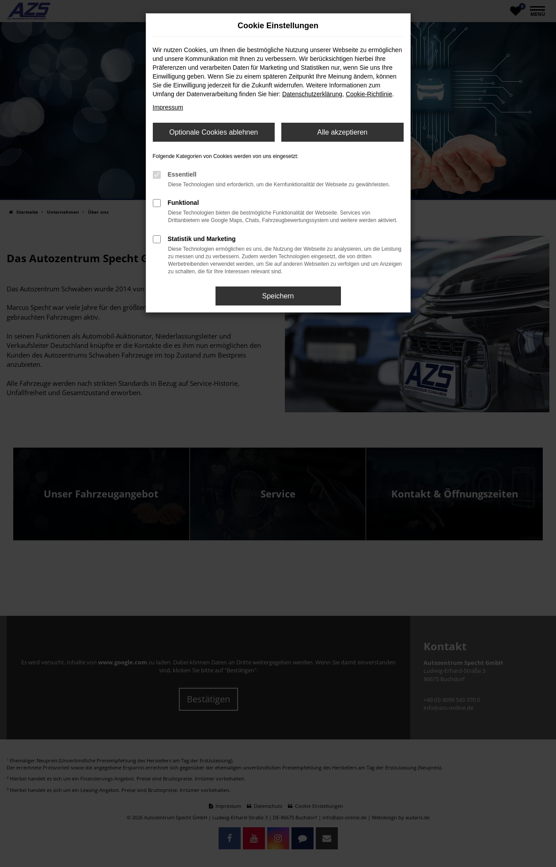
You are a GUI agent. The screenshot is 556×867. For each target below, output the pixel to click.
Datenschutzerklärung (312, 94)
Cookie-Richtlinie (369, 94)
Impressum (168, 107)
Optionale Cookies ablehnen (213, 132)
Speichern (278, 296)
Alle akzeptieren (342, 132)
